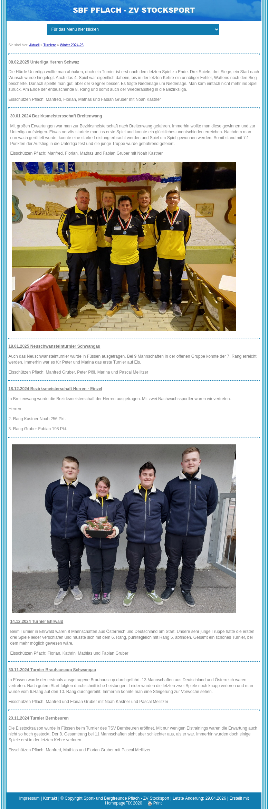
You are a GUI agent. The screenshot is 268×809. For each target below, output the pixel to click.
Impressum (29, 798)
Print (155, 803)
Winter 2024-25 (71, 45)
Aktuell (34, 45)
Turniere (49, 45)
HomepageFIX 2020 (123, 803)
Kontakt (50, 798)
